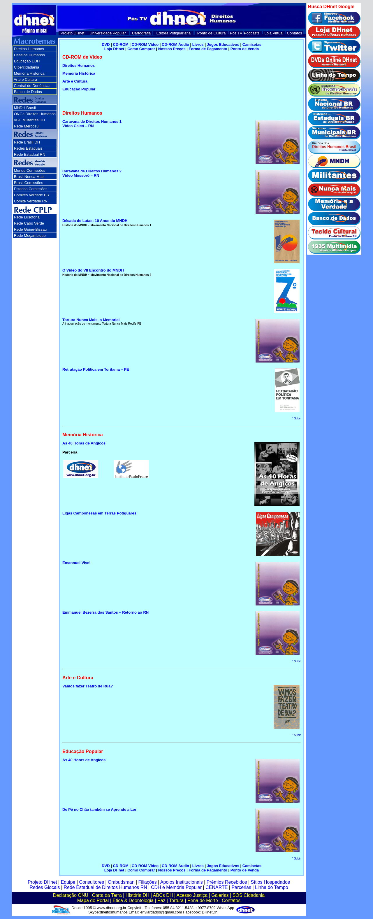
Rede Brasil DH (27, 142)
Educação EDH (27, 61)
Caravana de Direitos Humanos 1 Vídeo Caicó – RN (92, 123)
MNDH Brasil (25, 108)
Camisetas (251, 44)
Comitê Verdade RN (31, 201)
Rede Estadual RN (29, 154)
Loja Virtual (274, 33)
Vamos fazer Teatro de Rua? (87, 686)
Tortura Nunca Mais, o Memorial (90, 320)
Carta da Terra (107, 895)
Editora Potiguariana (173, 33)
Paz (161, 900)
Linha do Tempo (271, 887)
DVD (106, 44)
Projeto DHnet (73, 33)
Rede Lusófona (27, 217)
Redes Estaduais (28, 148)
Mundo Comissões (29, 170)
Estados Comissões (30, 189)
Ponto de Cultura (211, 33)
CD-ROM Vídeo (145, 44)
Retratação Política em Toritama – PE (95, 369)
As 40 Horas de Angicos (83, 760)
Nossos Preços (172, 49)
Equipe (68, 882)
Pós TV (236, 33)
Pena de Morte (202, 900)
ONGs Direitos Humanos (35, 114)
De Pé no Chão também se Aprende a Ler (99, 809)
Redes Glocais (44, 887)
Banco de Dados (28, 92)
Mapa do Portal (93, 900)
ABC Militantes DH (29, 120)
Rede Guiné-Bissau (30, 229)
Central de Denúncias (32, 85)
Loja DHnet (114, 49)
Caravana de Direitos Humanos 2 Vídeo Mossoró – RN (92, 173)
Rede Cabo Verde (29, 223)
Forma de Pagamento (208, 49)
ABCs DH (163, 895)
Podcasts (251, 33)
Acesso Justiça (191, 895)
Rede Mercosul (26, 126)
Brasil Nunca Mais (29, 176)
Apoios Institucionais (181, 882)
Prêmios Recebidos (227, 882)
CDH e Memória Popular (176, 887)
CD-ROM (120, 44)
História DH (137, 895)
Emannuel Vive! (76, 563)
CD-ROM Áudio (175, 44)
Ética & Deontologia (133, 900)
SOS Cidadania (249, 895)
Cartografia (141, 33)
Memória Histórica (78, 73)
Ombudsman (121, 882)
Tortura (176, 900)
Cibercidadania (26, 67)
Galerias (220, 895)
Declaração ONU (70, 895)
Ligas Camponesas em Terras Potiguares (99, 513)
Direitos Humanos (29, 49)
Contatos (294, 33)
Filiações (147, 882)
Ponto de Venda (245, 49)
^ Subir (296, 418)
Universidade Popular (107, 33)
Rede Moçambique (30, 235)
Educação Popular (78, 89)
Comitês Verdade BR (31, 195)
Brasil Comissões (28, 183)
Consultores (91, 882)
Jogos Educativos (223, 44)
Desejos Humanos (29, 55)
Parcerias (241, 887)
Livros (198, 44)
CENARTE (216, 887)
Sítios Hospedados (270, 882)
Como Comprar (141, 49)
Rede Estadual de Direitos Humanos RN (105, 887)
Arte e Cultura (25, 79)
